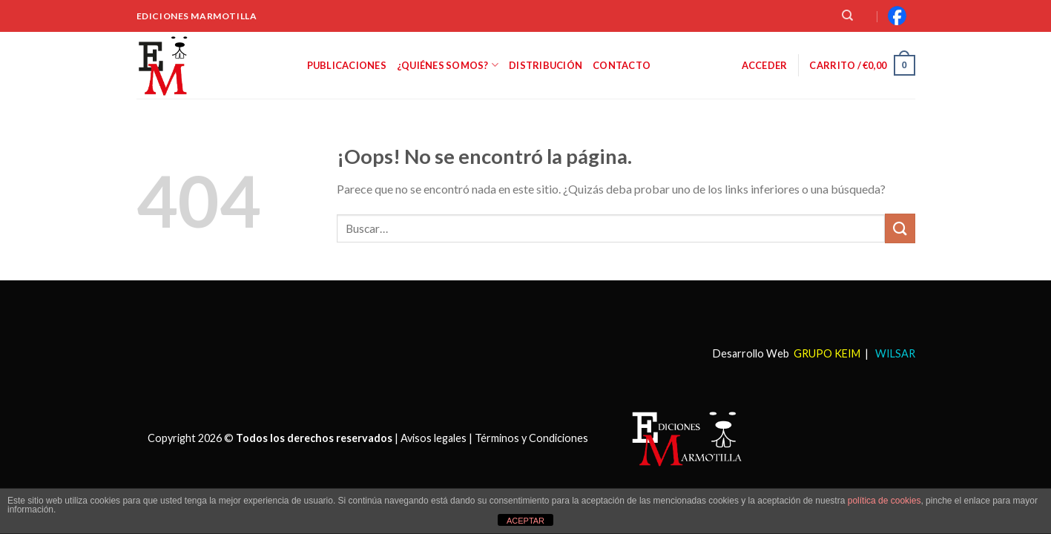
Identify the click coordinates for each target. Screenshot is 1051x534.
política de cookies (884, 500)
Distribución (545, 65)
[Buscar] (847, 15)
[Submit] (900, 228)
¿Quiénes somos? (447, 65)
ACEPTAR (525, 520)
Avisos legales (434, 437)
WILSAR (894, 353)
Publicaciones (346, 65)
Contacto (621, 65)
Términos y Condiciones (531, 437)
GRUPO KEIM (827, 353)
